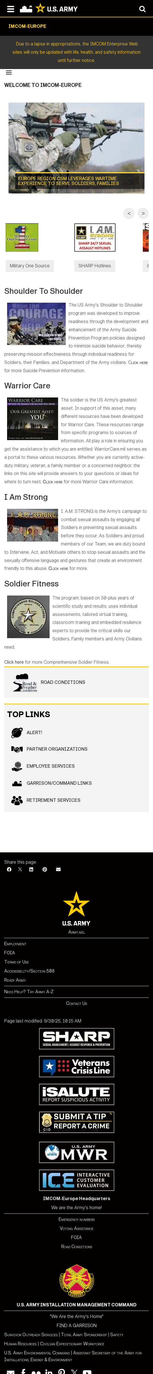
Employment (15, 935)
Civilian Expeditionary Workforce (72, 1335)
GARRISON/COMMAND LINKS (51, 775)
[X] (20, 861)
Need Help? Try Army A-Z (29, 983)
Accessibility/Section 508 (29, 962)
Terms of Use (16, 953)
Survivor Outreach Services (31, 1326)
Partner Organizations (49, 741)
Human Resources (20, 1335)
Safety (116, 1326)
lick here (139, 354)
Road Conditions (48, 674)
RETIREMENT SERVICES (45, 792)
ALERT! (26, 724)
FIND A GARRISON (77, 1317)
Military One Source (30, 265)
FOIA (9, 944)
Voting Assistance (77, 1220)
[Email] (58, 861)
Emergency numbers (77, 1211)
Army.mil (76, 924)
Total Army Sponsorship (84, 1326)
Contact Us (76, 995)
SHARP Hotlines (98, 265)
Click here (53, 473)
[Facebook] (9, 861)
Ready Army (15, 972)
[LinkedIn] (31, 861)
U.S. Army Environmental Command (37, 1344)
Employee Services (43, 758)
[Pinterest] (45, 861)
